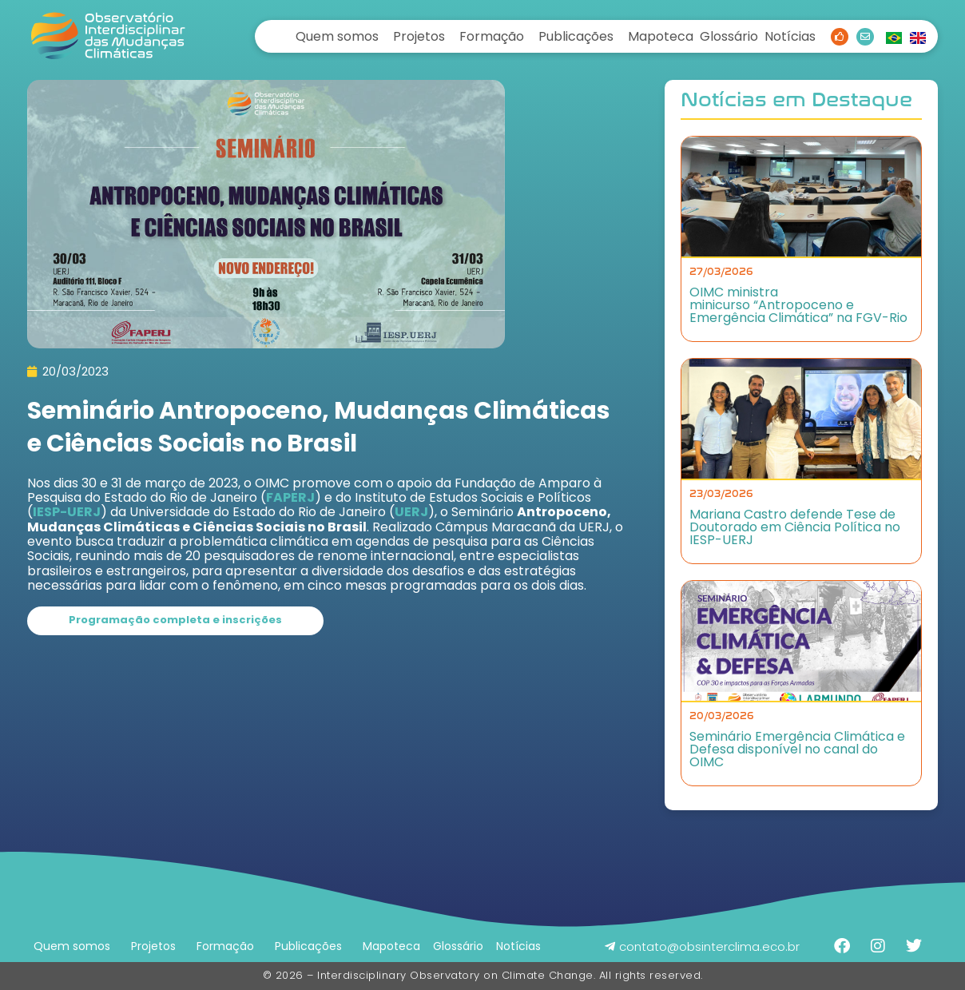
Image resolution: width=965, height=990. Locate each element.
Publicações (576, 36)
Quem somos (337, 36)
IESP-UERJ (67, 512)
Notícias (790, 36)
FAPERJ (290, 497)
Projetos (419, 36)
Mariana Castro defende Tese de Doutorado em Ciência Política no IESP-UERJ (794, 527)
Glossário (729, 36)
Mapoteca (660, 36)
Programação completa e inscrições (175, 619)
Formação (491, 36)
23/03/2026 (721, 493)
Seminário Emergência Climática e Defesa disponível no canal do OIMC (797, 749)
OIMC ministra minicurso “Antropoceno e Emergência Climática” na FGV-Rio (798, 305)
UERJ (411, 512)
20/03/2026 (721, 716)
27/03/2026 (721, 271)
